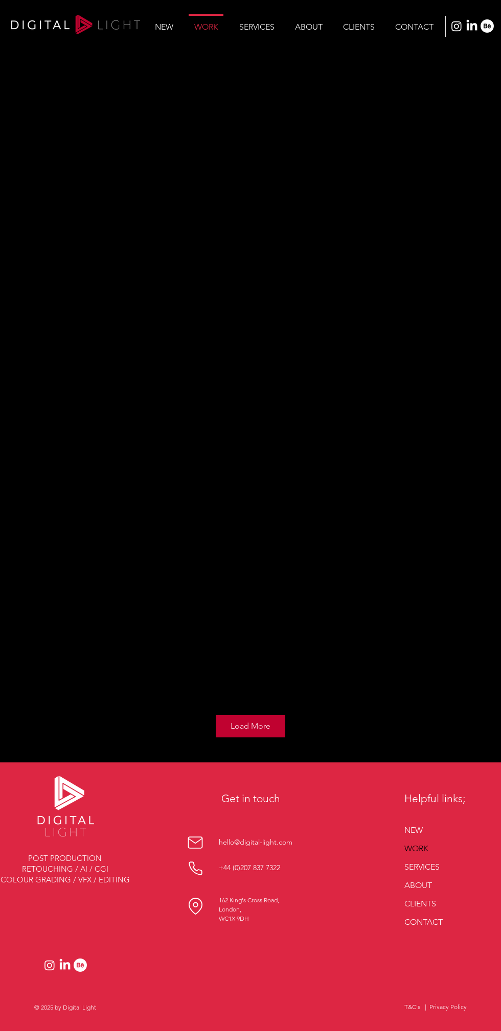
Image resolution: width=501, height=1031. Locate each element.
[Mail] (195, 842)
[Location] (195, 906)
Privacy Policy (448, 1007)
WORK (416, 848)
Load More (250, 726)
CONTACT (423, 922)
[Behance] (487, 26)
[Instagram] (456, 26)
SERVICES (422, 867)
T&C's (412, 1007)
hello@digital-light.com (255, 842)
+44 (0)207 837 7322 (249, 867)
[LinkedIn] (472, 26)
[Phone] (195, 868)
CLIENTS (420, 903)
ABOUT (418, 885)
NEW (413, 830)
